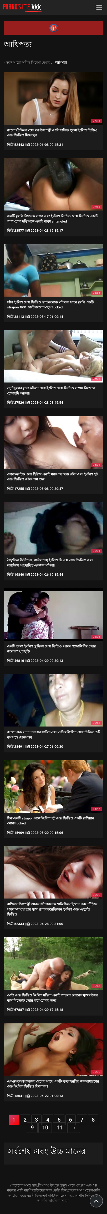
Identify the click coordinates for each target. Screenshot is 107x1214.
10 (45, 1127)
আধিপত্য (61, 62)
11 (60, 1127)
